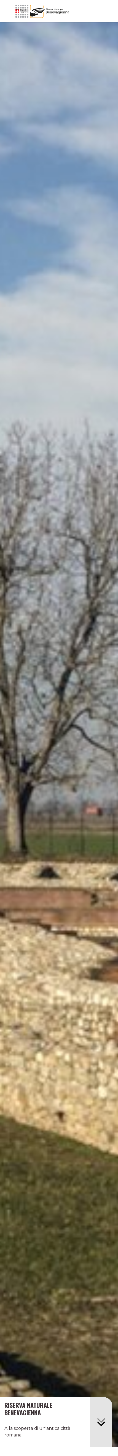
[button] (101, 1422)
